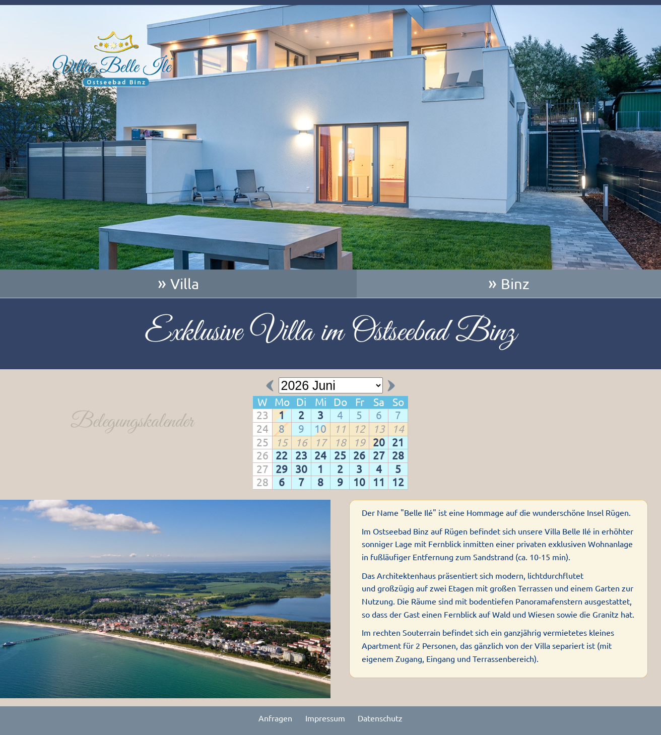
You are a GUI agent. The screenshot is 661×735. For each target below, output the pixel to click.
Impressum (325, 718)
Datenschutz (380, 718)
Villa (184, 284)
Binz (515, 284)
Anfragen (275, 718)
